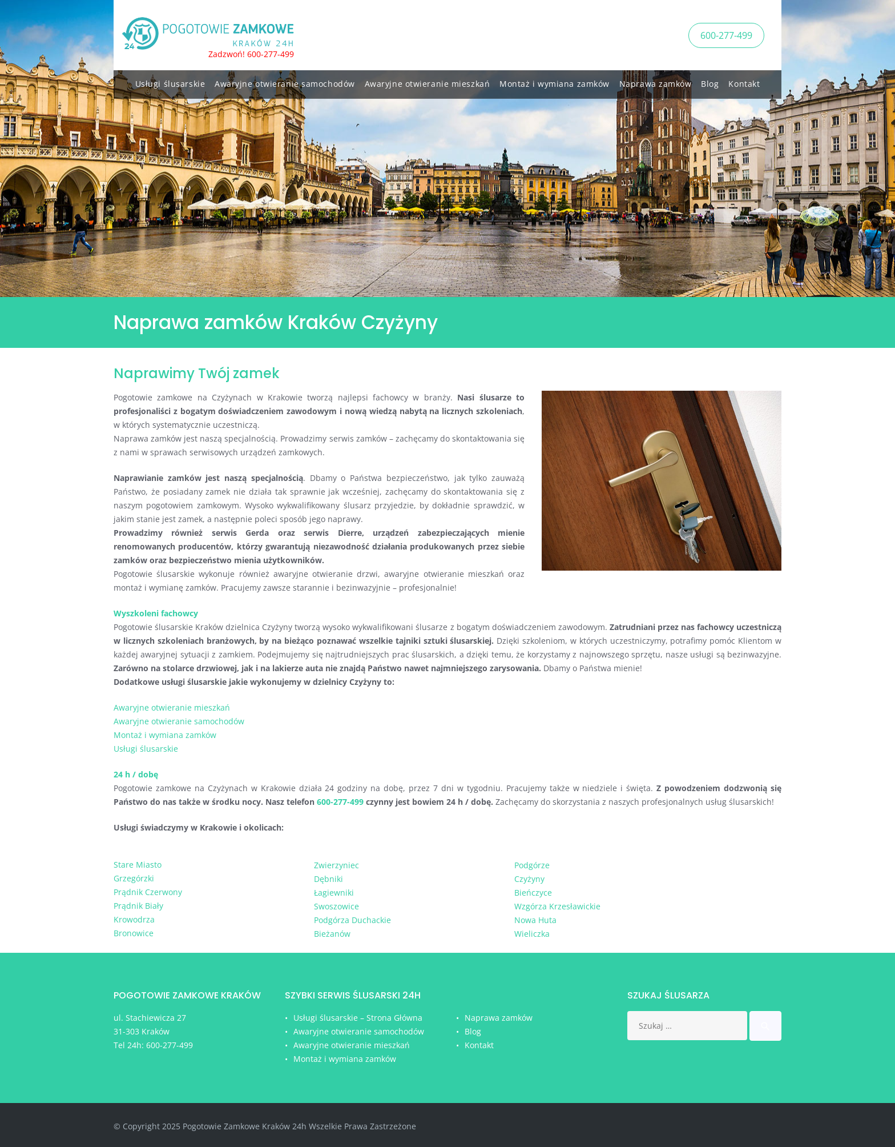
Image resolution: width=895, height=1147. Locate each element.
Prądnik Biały (138, 905)
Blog (710, 81)
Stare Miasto (138, 864)
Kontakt (744, 81)
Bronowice (134, 933)
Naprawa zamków (655, 81)
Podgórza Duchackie (352, 920)
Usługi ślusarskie (170, 81)
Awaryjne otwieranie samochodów (285, 81)
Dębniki (328, 878)
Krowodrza (134, 919)
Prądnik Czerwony (148, 892)
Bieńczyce (533, 892)
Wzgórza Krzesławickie (557, 906)
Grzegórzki (134, 878)
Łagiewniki (334, 892)
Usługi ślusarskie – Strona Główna (357, 1017)
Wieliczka (532, 933)
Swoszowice (336, 906)
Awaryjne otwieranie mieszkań (427, 81)
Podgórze (532, 865)
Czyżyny (529, 878)
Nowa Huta (535, 920)
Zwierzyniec (336, 865)
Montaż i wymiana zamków (554, 81)
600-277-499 (726, 33)
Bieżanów (332, 933)
